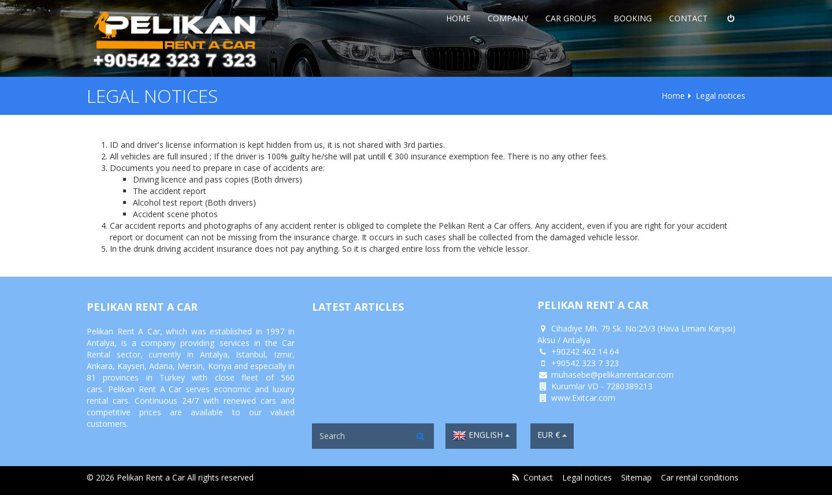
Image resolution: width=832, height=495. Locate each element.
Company (508, 18)
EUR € (552, 434)
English (481, 435)
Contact (688, 18)
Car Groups (570, 18)
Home (458, 18)
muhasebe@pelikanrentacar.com (612, 374)
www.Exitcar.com (583, 397)
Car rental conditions (699, 477)
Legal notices (587, 477)
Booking (633, 18)
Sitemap (636, 477)
